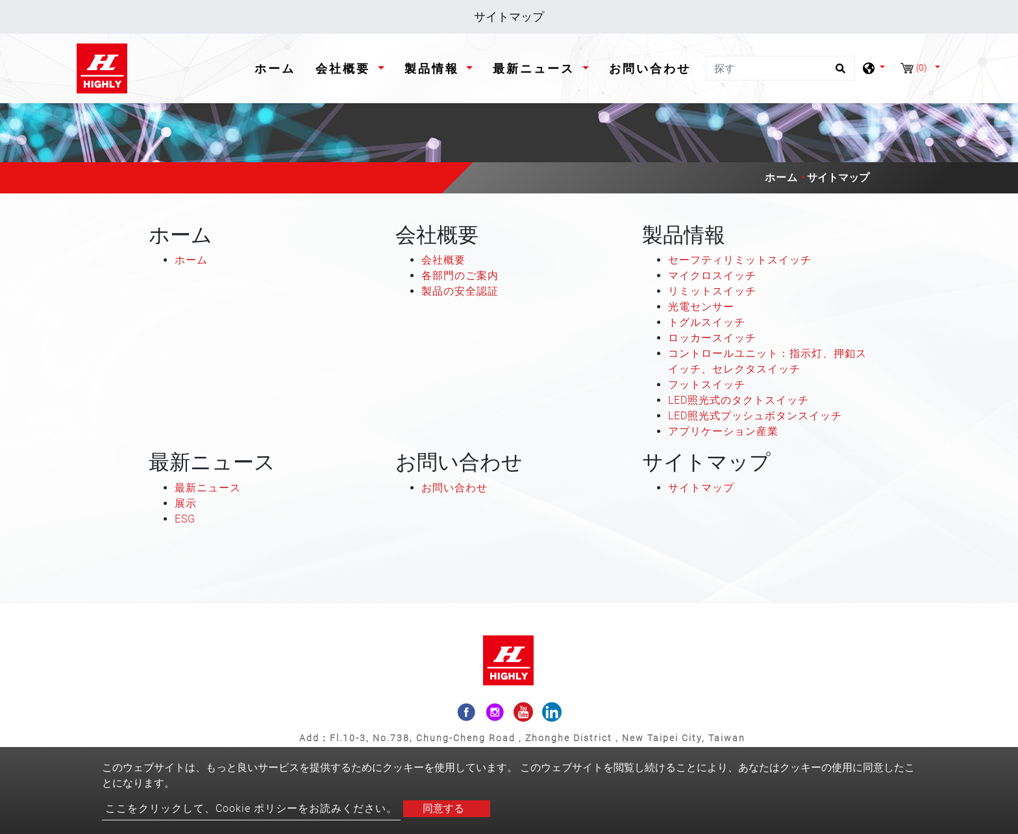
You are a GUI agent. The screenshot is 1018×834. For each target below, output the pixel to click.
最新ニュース (208, 488)
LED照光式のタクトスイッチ (738, 400)
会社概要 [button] (345, 68)
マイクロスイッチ (712, 275)
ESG (185, 519)
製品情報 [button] (434, 68)
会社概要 (443, 260)
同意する (443, 808)
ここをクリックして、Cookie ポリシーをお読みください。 (251, 808)
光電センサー (701, 306)
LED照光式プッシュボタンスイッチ (755, 416)
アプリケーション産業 (723, 431)
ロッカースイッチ (712, 338)
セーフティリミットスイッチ (740, 260)
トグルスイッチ (706, 322)
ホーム (278, 67)
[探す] (780, 68)
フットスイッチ (706, 384)
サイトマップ (701, 488)
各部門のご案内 (460, 275)
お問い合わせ (650, 68)
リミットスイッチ (712, 291)
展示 (186, 503)
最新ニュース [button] (536, 68)
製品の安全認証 (460, 291)
